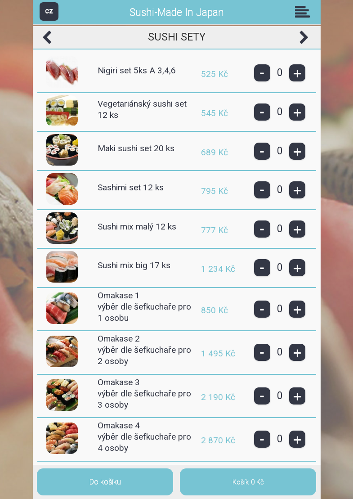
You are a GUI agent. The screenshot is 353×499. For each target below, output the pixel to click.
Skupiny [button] (304, 12)
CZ (49, 11)
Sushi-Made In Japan (177, 12)
